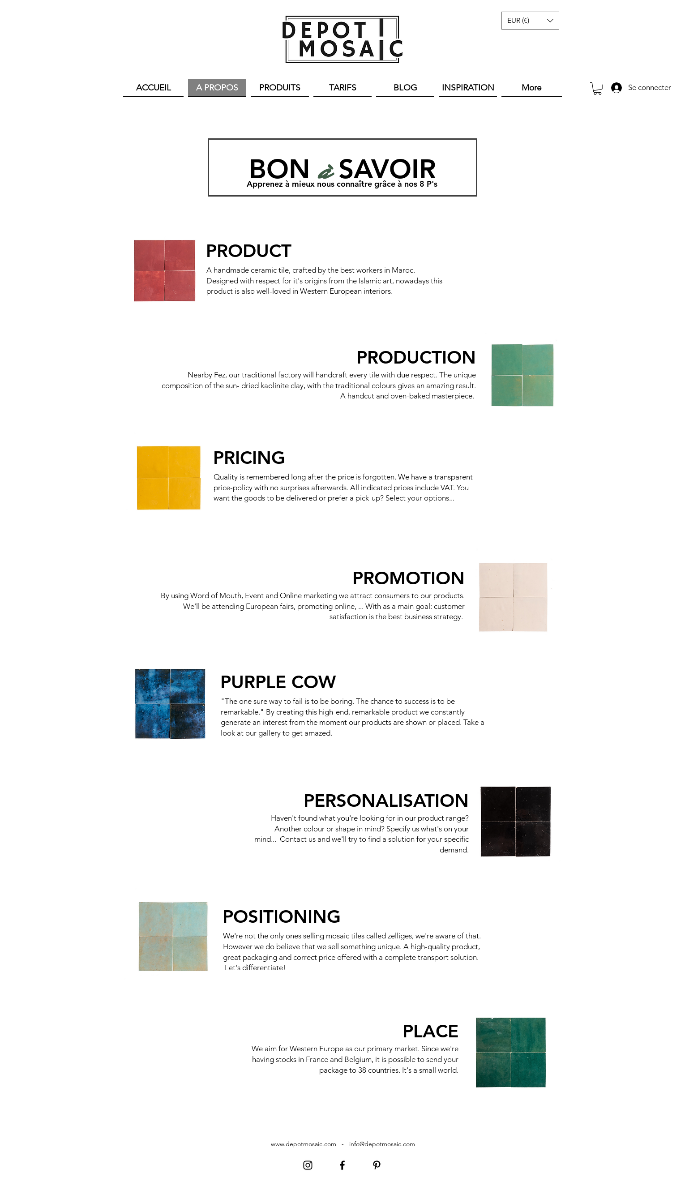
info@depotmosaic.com (382, 1144)
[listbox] (530, 21)
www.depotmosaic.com (303, 1144)
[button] (530, 21)
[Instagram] (308, 1165)
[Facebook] (342, 1165)
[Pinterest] (377, 1165)
